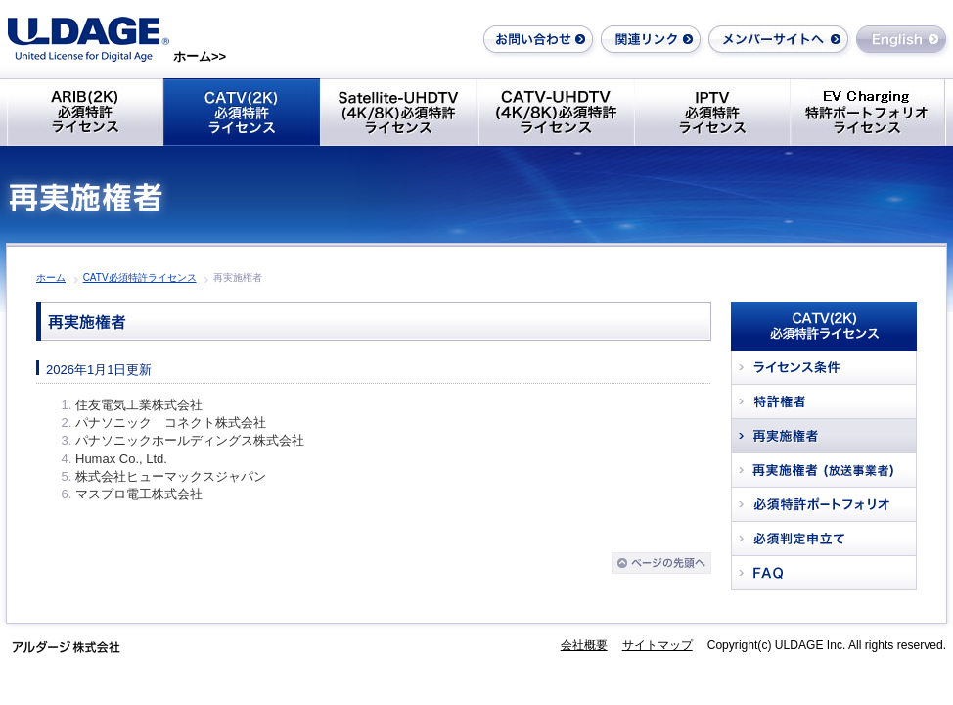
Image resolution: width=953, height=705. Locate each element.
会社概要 (584, 645)
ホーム (51, 277)
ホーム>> (199, 56)
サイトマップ (657, 645)
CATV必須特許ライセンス (140, 277)
